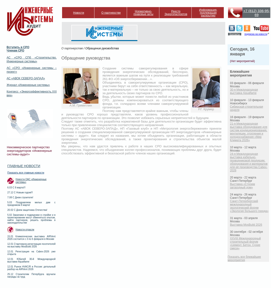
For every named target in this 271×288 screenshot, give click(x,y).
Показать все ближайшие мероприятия (244, 258)
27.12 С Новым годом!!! (20, 192)
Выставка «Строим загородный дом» (242, 185)
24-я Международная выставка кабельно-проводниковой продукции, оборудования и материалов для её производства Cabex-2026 (248, 162)
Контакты (234, 34)
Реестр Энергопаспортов (175, 13)
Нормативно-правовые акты (143, 13)
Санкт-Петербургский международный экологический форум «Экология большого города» (249, 206)
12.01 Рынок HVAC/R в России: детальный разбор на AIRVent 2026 (31, 268)
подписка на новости (255, 34)
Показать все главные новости (25, 172)
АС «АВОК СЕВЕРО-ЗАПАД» (26, 78)
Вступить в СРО (18, 47)
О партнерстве (111, 12)
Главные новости (23, 166)
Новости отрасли (25, 229)
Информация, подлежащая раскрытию (208, 12)
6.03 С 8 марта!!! (16, 187)
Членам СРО (15, 50)
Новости (78, 12)
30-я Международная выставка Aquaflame (244, 91)
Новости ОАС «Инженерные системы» (31, 180)
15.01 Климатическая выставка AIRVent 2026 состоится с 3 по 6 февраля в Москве (31, 237)
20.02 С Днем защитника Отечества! (27, 210)
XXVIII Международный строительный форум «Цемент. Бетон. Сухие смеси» (245, 243)
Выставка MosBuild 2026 (246, 224)
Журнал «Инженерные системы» (28, 85)
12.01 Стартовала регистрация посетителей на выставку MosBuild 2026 (31, 245)
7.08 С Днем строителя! (20, 197)
